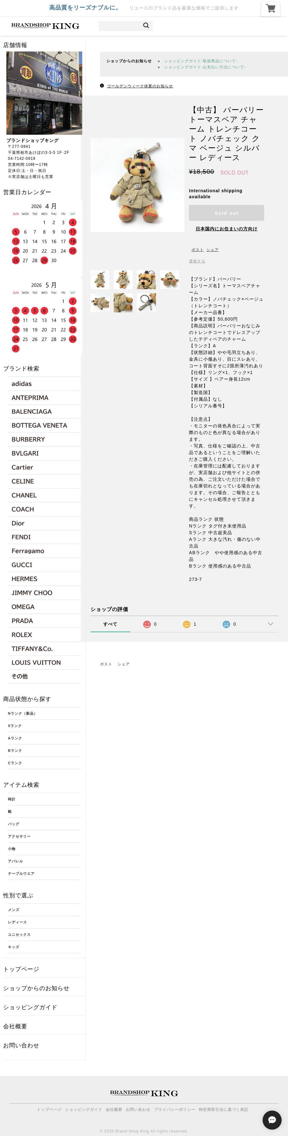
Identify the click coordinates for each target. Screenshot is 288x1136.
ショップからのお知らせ (36, 988)
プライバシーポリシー (174, 1109)
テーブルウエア (21, 873)
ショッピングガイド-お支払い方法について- (205, 67)
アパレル (15, 861)
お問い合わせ (21, 1045)
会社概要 (15, 1026)
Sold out (227, 213)
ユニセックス (19, 934)
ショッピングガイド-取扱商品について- (201, 61)
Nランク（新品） (22, 713)
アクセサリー (19, 836)
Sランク (15, 726)
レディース (17, 922)
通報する (197, 261)
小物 (12, 849)
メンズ (13, 910)
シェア (212, 250)
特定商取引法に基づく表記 (223, 1109)
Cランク (15, 763)
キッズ (13, 947)
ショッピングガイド (30, 1007)
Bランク (15, 750)
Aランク (15, 738)
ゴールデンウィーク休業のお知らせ (140, 86)
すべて (110, 624)
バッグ (13, 824)
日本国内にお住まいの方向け (227, 228)
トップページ (21, 969)
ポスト (197, 250)
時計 (12, 799)
